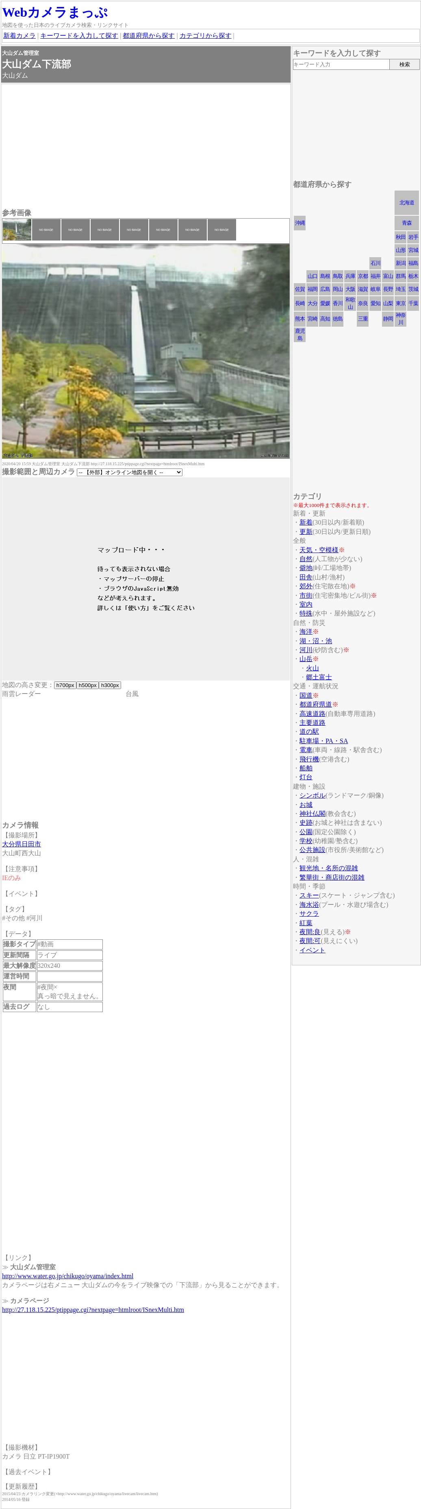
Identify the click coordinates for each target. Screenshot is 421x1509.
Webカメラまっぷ (55, 12)
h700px (65, 685)
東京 (401, 303)
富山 (388, 276)
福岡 (312, 289)
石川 (375, 263)
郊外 (305, 586)
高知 (325, 319)
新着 (305, 522)
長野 (388, 289)
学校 (305, 840)
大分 (312, 303)
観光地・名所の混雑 (328, 868)
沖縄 (300, 223)
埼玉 (401, 289)
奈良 (363, 303)
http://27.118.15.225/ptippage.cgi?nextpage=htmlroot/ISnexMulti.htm (93, 1309)
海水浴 (309, 904)
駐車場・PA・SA (323, 740)
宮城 (413, 250)
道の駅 (309, 731)
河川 (305, 649)
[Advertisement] (146, 147)
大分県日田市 (21, 844)
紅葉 (305, 922)
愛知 (375, 303)
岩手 (413, 237)
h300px (110, 685)
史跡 (305, 822)
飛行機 (309, 759)
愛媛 (325, 303)
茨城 (413, 289)
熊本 (300, 319)
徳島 (338, 319)
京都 (363, 276)
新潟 (401, 263)
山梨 (388, 303)
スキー (309, 895)
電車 (305, 749)
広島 (325, 289)
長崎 (300, 303)
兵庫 (350, 276)
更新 (305, 531)
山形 (401, 250)
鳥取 (338, 276)
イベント (312, 950)
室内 (305, 604)
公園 (305, 831)
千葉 (413, 303)
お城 (305, 804)
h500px (87, 685)
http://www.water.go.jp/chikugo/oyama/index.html (67, 1276)
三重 (363, 319)
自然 (305, 558)
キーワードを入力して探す (79, 35)
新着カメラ (19, 35)
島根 (325, 276)
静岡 (388, 319)
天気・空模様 (319, 549)
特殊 (305, 613)
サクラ (309, 913)
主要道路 (312, 722)
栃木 (413, 276)
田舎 (305, 577)
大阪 (350, 289)
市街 (305, 595)
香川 (338, 303)
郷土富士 (319, 677)
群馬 (401, 276)
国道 (305, 695)
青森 (407, 223)
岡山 (338, 289)
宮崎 (312, 319)
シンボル (312, 795)
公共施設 (312, 849)
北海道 (406, 202)
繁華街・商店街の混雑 (332, 877)
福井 (375, 276)
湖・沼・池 (315, 640)
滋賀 (363, 289)
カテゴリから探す (206, 35)
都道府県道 (315, 704)
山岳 (305, 658)
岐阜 (375, 289)
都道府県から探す (149, 35)
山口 (312, 276)
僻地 (305, 567)
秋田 (401, 237)
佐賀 (300, 289)
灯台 (305, 777)
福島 (413, 263)
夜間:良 (310, 931)
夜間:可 (310, 940)
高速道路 (312, 713)
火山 (312, 668)
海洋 (305, 631)
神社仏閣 (312, 813)
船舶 (305, 768)
